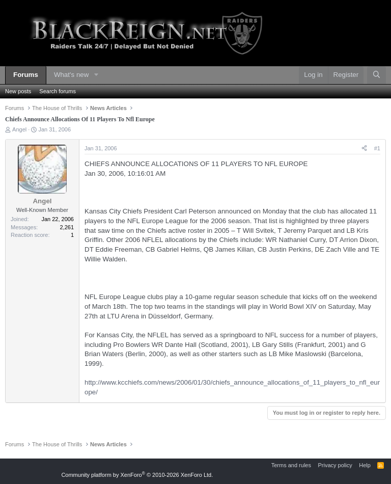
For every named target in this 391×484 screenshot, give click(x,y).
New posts (18, 91)
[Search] (376, 75)
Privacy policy (335, 465)
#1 (377, 148)
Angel (19, 129)
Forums (25, 74)
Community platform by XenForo (137, 475)
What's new (71, 74)
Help (365, 465)
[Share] (364, 148)
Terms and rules (291, 465)
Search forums (57, 91)
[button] (96, 75)
